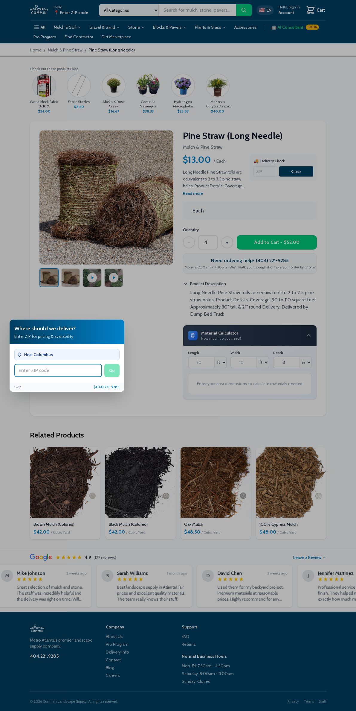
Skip (18, 387)
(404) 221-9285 (107, 387)
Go (112, 370)
